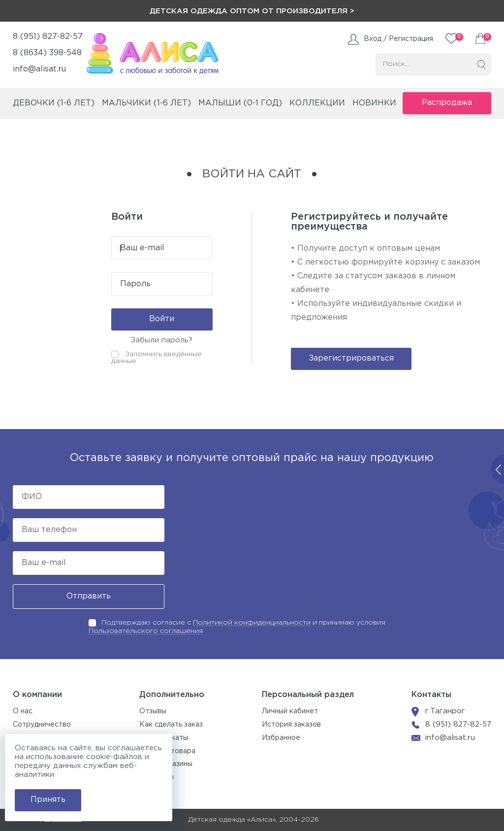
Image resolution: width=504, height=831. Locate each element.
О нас (22, 711)
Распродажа (447, 102)
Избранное (281, 738)
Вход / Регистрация (398, 39)
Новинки (374, 103)
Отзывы (152, 711)
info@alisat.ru (39, 69)
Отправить (88, 596)
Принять (48, 799)
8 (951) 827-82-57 (48, 36)
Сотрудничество (42, 725)
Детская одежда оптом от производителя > (252, 11)
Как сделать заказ (171, 725)
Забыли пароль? (161, 340)
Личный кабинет (290, 711)
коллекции (317, 103)
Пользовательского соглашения (146, 631)
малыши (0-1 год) (240, 103)
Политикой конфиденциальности (252, 623)
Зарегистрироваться (351, 358)
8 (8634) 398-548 (47, 53)
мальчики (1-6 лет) (146, 103)
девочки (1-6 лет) (53, 103)
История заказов (291, 725)
